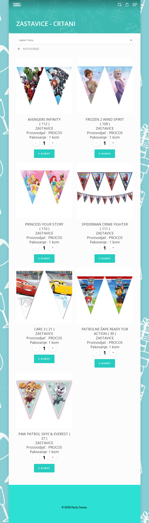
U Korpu (44, 153)
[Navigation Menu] (135, 5)
